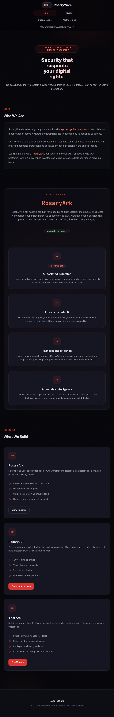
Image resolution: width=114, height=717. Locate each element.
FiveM (69, 13)
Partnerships (69, 20)
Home (45, 13)
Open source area (21, 587)
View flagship (19, 511)
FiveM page (18, 664)
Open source (45, 20)
